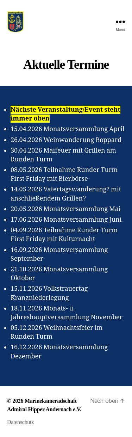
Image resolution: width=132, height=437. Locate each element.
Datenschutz (20, 422)
